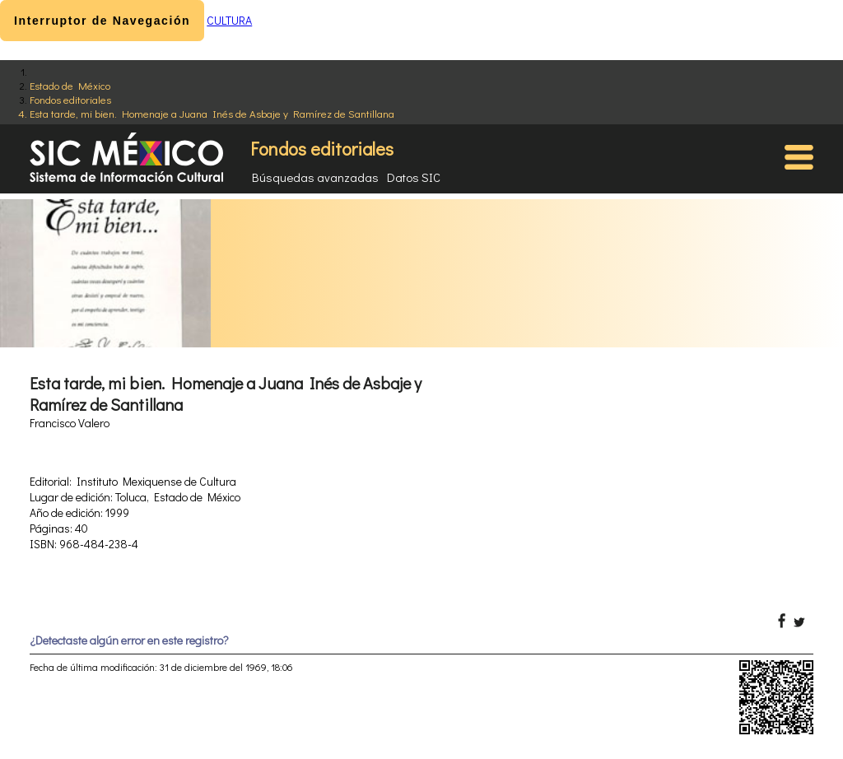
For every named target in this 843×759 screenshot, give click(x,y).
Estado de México (70, 85)
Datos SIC (413, 177)
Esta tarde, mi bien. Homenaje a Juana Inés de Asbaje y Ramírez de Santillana (212, 113)
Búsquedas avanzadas (315, 177)
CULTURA (229, 20)
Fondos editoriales (70, 99)
